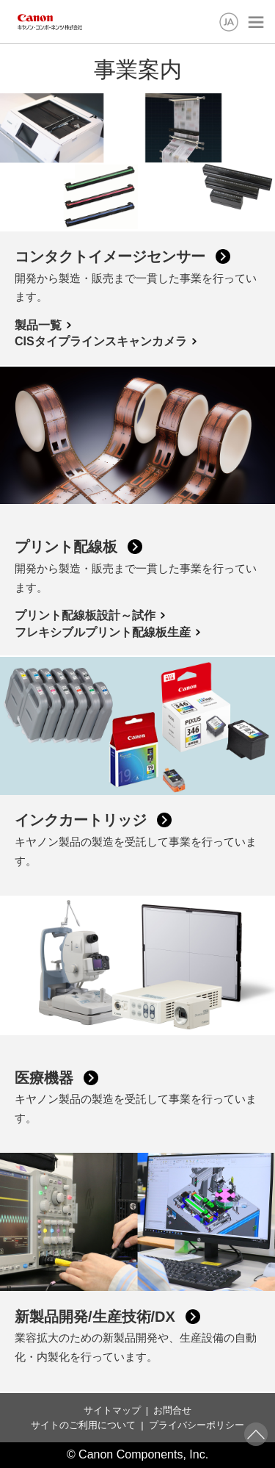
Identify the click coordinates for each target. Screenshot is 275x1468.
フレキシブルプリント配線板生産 (103, 632)
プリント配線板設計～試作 (85, 615)
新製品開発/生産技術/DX (95, 1317)
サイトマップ (112, 1410)
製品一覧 (38, 325)
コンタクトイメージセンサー (110, 256)
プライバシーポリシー (196, 1425)
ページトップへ (256, 1434)
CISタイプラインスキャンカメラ (101, 341)
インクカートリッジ (81, 820)
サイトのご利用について (83, 1425)
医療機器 (44, 1078)
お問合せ (172, 1410)
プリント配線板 (66, 547)
